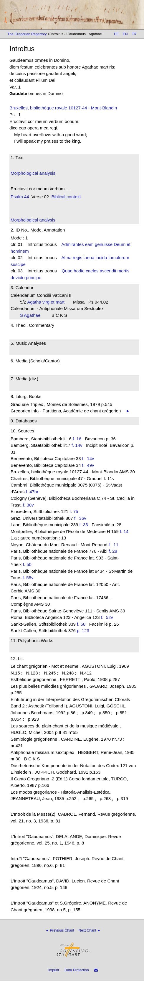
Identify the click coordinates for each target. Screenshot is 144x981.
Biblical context (66, 196)
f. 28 (113, 551)
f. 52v (108, 617)
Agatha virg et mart (47, 301)
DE (116, 34)
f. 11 (115, 544)
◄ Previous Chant (59, 930)
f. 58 (81, 624)
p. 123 (83, 630)
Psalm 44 (20, 196)
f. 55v (28, 577)
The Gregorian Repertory (27, 34)
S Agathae (32, 315)
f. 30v (28, 504)
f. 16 (77, 438)
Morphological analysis (33, 173)
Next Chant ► (90, 930)
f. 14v (77, 445)
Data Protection (76, 970)
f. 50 (27, 564)
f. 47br (32, 491)
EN (125, 34)
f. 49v (89, 465)
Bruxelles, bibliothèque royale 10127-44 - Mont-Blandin (63, 107)
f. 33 (84, 524)
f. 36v (81, 518)
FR (134, 34)
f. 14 (124, 531)
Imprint (53, 970)
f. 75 (73, 511)
